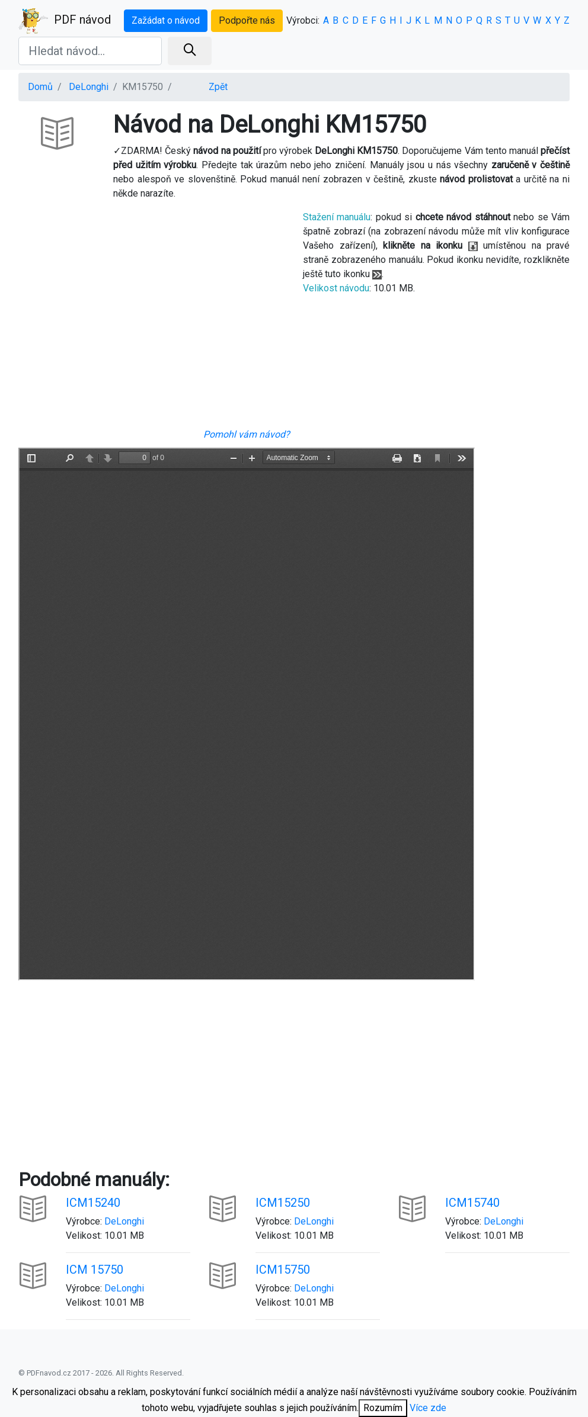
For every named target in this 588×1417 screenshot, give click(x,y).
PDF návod (64, 21)
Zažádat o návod (166, 20)
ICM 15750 (94, 1269)
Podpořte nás (247, 20)
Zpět (218, 86)
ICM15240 (93, 1203)
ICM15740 (472, 1203)
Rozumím (382, 1407)
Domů (40, 86)
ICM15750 (282, 1269)
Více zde (428, 1407)
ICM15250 (282, 1203)
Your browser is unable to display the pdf (246, 714)
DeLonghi (88, 86)
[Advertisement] (151, 318)
